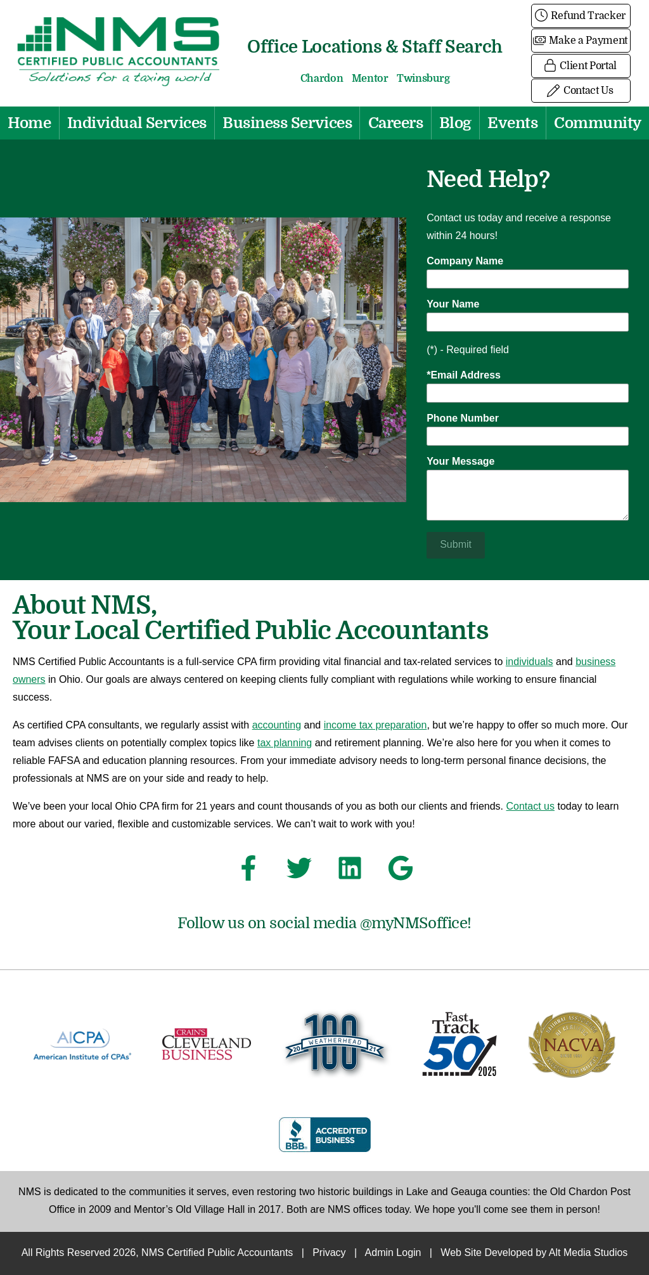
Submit (456, 545)
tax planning (284, 743)
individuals (529, 662)
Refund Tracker (581, 16)
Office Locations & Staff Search (375, 46)
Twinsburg (423, 78)
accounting (276, 725)
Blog (455, 123)
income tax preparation (375, 725)
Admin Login (393, 1253)
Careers (395, 123)
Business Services (287, 123)
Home (29, 123)
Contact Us (580, 90)
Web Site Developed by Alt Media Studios (533, 1253)
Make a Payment (580, 40)
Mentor (370, 78)
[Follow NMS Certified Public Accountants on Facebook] (248, 872)
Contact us (530, 806)
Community (597, 123)
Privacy (328, 1253)
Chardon (322, 78)
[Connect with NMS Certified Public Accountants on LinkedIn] (350, 872)
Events (512, 123)
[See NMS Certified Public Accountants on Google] (400, 872)
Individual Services (137, 123)
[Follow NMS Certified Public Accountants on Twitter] (299, 872)
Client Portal (581, 66)
